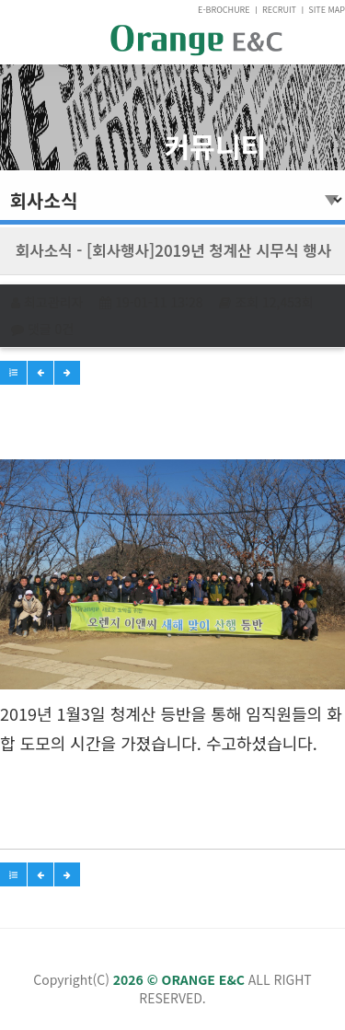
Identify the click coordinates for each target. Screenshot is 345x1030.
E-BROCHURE (224, 10)
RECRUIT (279, 10)
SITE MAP (326, 10)
